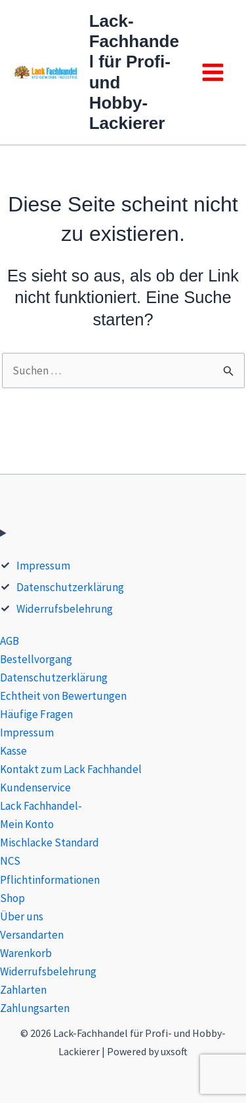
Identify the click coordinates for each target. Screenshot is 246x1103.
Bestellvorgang (36, 659)
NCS (10, 861)
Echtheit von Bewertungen (63, 696)
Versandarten (32, 935)
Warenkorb (26, 953)
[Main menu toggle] (213, 72)
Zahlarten (23, 990)
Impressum (43, 565)
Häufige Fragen (36, 714)
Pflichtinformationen (50, 880)
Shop (12, 898)
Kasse (13, 751)
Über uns (21, 916)
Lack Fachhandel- (41, 806)
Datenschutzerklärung (70, 587)
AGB (9, 641)
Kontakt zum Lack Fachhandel (71, 769)
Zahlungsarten (35, 1008)
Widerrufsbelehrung (64, 609)
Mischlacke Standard (49, 842)
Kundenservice (35, 787)
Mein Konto (27, 824)
